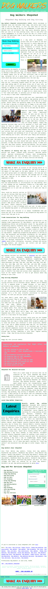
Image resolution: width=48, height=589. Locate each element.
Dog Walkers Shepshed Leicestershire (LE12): (16, 23)
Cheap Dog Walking (37, 547)
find (7, 451)
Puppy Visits (26, 547)
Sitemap (2, 576)
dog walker (31, 137)
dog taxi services (14, 390)
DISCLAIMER (43, 11)
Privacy (45, 576)
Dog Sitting (16, 547)
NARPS (4, 241)
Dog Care (34, 552)
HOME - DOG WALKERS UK (24, 571)
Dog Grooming (31, 549)
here (37, 463)
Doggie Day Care (6, 554)
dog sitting (22, 391)
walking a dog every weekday (15, 432)
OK (31, 588)
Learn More (25, 588)
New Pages (7, 576)
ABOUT (32, 11)
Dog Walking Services (27, 556)
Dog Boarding (12, 552)
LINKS (27, 11)
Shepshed (32, 255)
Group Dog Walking (24, 552)
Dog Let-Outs (12, 551)
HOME (24, 11)
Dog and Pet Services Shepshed (16, 467)
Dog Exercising (23, 551)
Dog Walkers (42, 552)
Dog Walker (13, 549)
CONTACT (37, 11)
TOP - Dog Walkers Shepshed (10, 563)
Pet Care (8, 547)
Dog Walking (17, 554)
